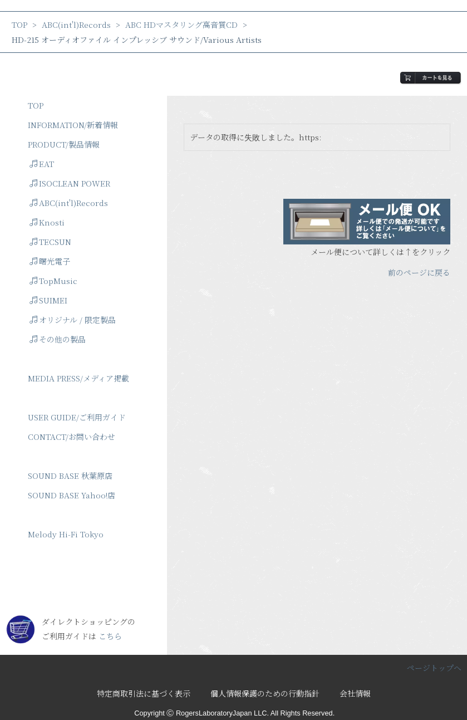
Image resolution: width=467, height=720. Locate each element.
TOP (19, 24)
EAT (42, 163)
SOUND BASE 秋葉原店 (70, 475)
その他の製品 (58, 339)
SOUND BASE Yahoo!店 (71, 495)
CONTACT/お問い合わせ (71, 436)
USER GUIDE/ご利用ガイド (77, 417)
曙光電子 (50, 261)
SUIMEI (48, 300)
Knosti (47, 222)
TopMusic (53, 280)
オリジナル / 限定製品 (73, 319)
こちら (110, 635)
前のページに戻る (419, 272)
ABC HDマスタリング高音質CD (181, 24)
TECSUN (50, 241)
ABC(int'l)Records (76, 24)
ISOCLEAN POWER (70, 183)
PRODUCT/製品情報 (64, 144)
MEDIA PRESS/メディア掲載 (78, 378)
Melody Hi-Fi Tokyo (66, 534)
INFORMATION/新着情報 (73, 124)
